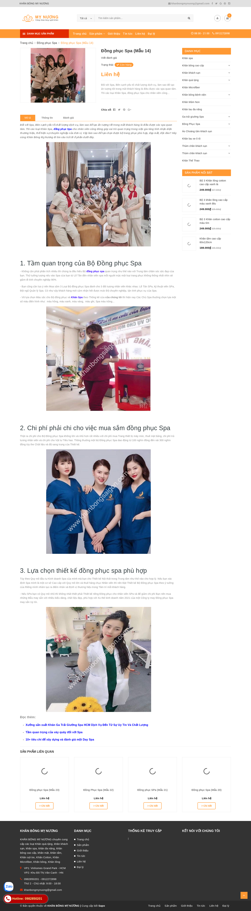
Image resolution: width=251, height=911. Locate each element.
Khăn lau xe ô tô (191, 138)
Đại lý (151, 33)
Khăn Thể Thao (190, 160)
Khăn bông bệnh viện (194, 94)
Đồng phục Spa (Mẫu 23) (44, 789)
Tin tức (127, 33)
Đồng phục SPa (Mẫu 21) (152, 789)
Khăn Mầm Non (191, 102)
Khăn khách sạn (191, 72)
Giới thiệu (114, 33)
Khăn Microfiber (191, 87)
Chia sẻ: (106, 109)
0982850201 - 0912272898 (40, 879)
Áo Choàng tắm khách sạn (197, 131)
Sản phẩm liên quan (37, 751)
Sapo (101, 905)
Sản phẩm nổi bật (198, 172)
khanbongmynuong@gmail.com (189, 3)
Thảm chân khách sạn (194, 146)
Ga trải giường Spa (193, 116)
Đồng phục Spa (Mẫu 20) (207, 789)
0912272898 (222, 33)
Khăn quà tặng (190, 80)
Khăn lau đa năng (192, 109)
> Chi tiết (44, 805)
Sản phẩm (97, 33)
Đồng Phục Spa (191, 124)
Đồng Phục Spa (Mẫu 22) (98, 789)
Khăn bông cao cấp (193, 65)
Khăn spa (187, 58)
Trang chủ (79, 33)
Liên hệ (140, 33)
